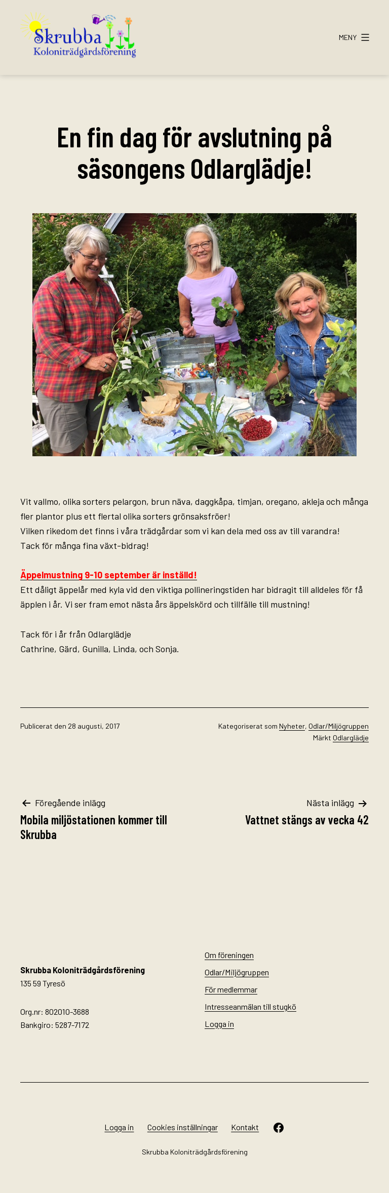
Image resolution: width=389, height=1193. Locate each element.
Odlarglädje (351, 737)
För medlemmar (231, 989)
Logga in (219, 1023)
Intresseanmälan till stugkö (250, 1006)
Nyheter (292, 726)
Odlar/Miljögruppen (338, 726)
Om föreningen (229, 955)
